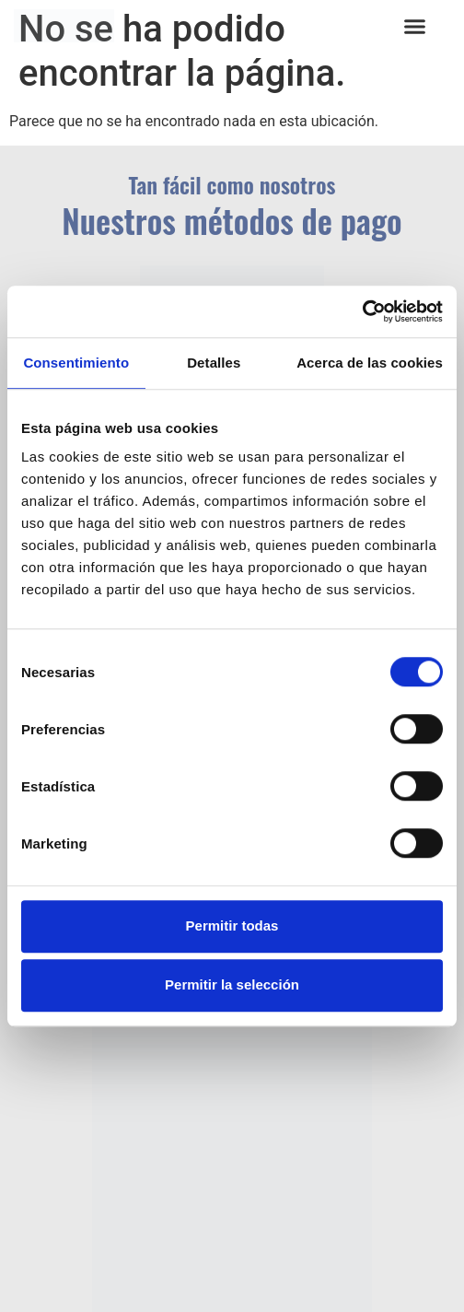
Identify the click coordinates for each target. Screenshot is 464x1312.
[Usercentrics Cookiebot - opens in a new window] (362, 311)
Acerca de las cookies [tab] (369, 362)
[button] (415, 26)
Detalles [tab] (213, 362)
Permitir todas (232, 925)
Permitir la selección (232, 984)
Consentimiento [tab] (76, 362)
